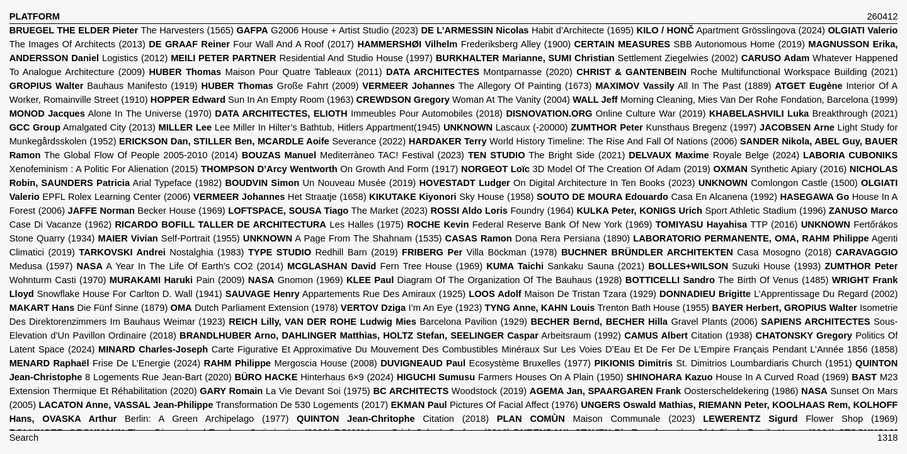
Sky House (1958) (451, 197)
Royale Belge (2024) (714, 155)
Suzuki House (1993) (734, 266)
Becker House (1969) (146, 211)
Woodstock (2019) (450, 391)
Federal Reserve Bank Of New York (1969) (529, 224)
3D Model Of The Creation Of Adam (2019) (585, 169)
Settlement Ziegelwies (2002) (587, 58)
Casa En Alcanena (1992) (657, 197)
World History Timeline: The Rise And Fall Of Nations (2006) (573, 141)
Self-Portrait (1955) (168, 238)
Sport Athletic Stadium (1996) (701, 211)
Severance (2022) (262, 141)
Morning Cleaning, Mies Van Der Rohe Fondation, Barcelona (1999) (735, 100)
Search (23, 438)
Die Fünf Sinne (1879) (88, 308)
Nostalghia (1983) (161, 252)
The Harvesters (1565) (121, 30)
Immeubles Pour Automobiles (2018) (359, 113)
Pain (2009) (177, 280)
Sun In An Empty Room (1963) (252, 100)
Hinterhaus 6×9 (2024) (313, 377)
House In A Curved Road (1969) (737, 377)
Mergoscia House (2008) (290, 363)
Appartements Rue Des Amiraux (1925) (345, 294)
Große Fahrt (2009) (280, 86)
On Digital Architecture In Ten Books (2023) (557, 183)
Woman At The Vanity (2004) (463, 100)
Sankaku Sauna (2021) (565, 266)
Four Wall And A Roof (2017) (251, 44)
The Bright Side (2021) (546, 155)
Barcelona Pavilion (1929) (378, 322)
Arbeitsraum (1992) (400, 335)
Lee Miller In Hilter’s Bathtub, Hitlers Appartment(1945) (300, 127)
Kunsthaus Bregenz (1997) (663, 127)
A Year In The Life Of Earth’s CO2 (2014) (179, 266)
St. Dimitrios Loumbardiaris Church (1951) (723, 363)
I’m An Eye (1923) (411, 308)
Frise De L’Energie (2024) (104, 363)
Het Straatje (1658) (280, 197)
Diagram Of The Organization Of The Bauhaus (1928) (484, 280)
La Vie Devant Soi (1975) (285, 391)
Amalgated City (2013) (82, 127)
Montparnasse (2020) (479, 72)
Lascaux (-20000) (505, 127)
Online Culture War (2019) (605, 113)
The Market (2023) (328, 211)
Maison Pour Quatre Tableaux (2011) (265, 72)
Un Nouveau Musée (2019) (320, 183)
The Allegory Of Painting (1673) (476, 86)
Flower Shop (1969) (800, 419)
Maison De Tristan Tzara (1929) (562, 294)
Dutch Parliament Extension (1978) (254, 308)
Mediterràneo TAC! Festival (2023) (353, 155)
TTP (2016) (727, 224)
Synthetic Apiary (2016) (780, 169)
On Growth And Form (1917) (329, 169)
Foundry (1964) (502, 211)
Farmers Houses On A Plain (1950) (510, 377)
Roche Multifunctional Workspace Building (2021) (737, 72)
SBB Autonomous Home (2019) (689, 44)
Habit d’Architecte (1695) (527, 30)
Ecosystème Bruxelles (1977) (485, 363)
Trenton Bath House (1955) (597, 308)
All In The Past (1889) (683, 86)
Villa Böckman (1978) (479, 252)
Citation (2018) (393, 419)
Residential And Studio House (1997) (302, 58)
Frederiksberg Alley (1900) (464, 44)
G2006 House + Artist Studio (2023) (327, 30)
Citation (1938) (688, 335)
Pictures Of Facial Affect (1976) (484, 405)
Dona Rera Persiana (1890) (537, 238)
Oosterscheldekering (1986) (664, 391)
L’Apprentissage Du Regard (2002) (778, 294)
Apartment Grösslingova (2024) (731, 30)
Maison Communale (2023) (596, 419)
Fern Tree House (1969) (384, 266)
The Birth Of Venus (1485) (726, 280)
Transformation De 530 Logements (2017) (213, 405)
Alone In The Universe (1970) (110, 113)
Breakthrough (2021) (803, 113)
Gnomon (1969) (295, 280)
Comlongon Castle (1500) (778, 183)
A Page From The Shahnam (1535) (342, 238)
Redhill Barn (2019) (323, 252)
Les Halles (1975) (259, 224)
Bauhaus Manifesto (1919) (103, 86)
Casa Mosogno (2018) (696, 252)
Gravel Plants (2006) (643, 322)
